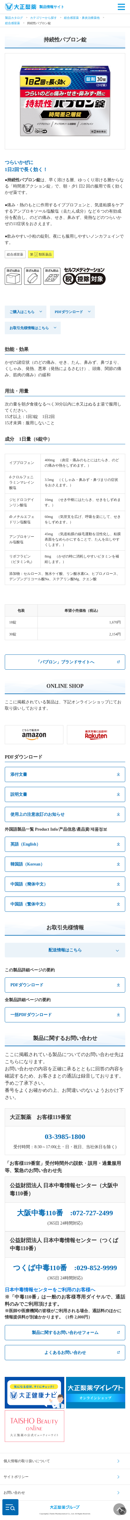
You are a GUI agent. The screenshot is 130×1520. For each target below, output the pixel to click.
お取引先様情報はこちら (29, 328)
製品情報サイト (34, 7)
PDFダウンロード (69, 312)
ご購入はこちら (22, 312)
